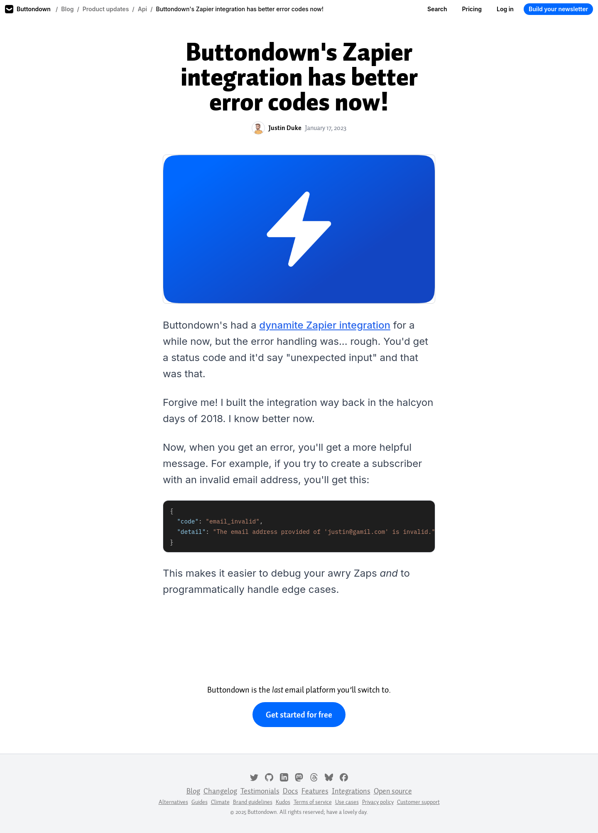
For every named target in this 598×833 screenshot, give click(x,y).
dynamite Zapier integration (324, 325)
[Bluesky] (329, 776)
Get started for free (299, 714)
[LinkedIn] (284, 776)
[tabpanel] (299, 527)
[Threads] (314, 776)
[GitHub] (269, 776)
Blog (67, 8)
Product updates (106, 8)
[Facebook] (344, 776)
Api (142, 8)
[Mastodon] (299, 776)
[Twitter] (254, 776)
